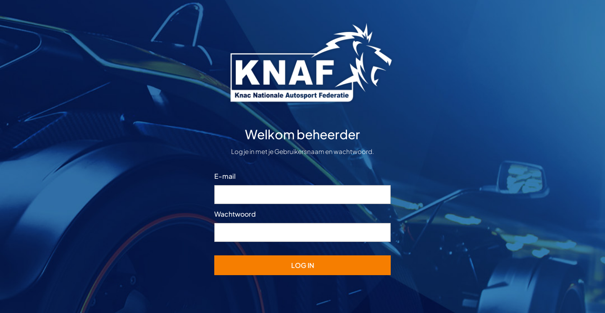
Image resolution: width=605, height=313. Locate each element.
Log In (302, 265)
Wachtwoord (235, 214)
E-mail (225, 176)
